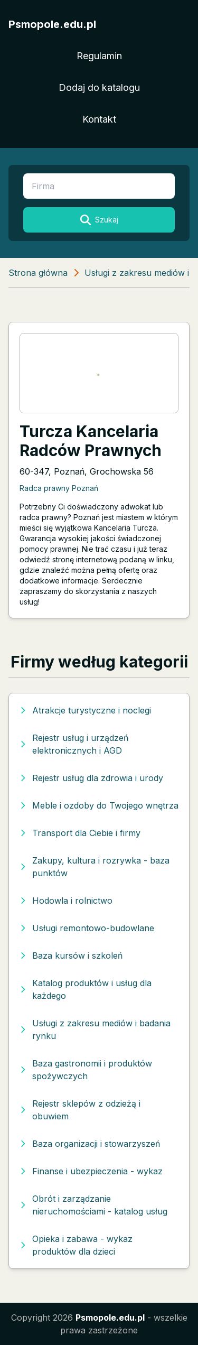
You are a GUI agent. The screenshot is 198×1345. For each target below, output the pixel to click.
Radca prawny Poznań (59, 488)
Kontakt (99, 119)
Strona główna (38, 272)
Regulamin (99, 55)
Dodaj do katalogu (99, 87)
